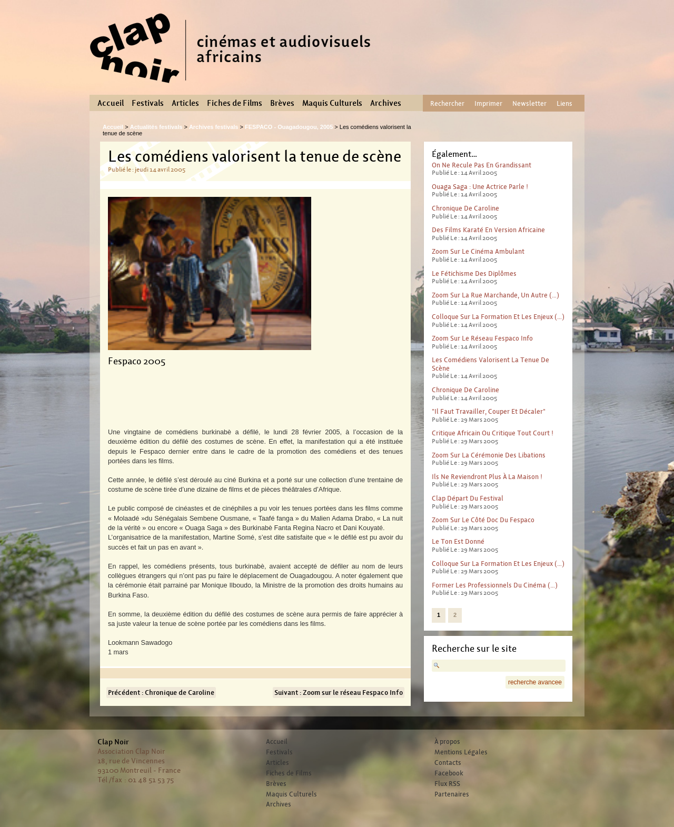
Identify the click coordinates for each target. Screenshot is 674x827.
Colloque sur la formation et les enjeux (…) (498, 317)
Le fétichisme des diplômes (474, 273)
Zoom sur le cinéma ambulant (478, 251)
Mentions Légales (461, 752)
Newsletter (529, 103)
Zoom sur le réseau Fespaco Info (482, 338)
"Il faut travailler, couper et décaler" (489, 411)
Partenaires (451, 794)
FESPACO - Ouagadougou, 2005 (289, 127)
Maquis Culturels (332, 103)
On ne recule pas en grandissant (481, 165)
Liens (564, 103)
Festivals (148, 103)
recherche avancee (535, 682)
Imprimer (488, 103)
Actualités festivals (156, 127)
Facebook (448, 773)
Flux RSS (447, 784)
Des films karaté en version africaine (488, 230)
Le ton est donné (458, 541)
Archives (385, 103)
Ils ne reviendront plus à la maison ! (487, 477)
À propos (447, 742)
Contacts (447, 763)
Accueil (110, 103)
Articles (185, 103)
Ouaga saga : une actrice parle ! (480, 187)
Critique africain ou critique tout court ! (492, 433)
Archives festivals (214, 127)
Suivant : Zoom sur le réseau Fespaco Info (338, 692)
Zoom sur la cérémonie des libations (489, 455)
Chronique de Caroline (465, 208)
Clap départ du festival (467, 498)
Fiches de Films (234, 103)
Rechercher (447, 103)
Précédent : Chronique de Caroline (161, 692)
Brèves (282, 103)
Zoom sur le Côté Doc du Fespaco (483, 520)
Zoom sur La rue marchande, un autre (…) (495, 295)
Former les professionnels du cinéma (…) (495, 585)
